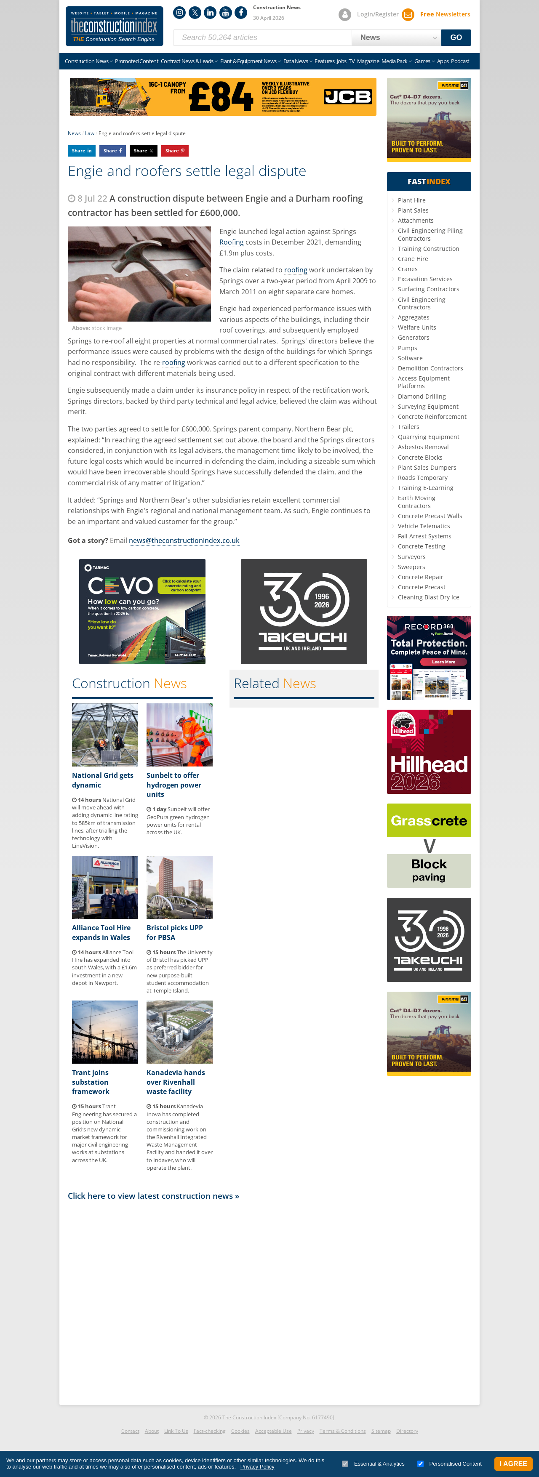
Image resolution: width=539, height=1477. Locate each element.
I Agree (513, 1463)
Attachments (416, 220)
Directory (407, 1430)
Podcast (460, 61)
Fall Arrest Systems (424, 536)
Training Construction (428, 249)
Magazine (368, 61)
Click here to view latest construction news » (154, 1195)
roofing (295, 269)
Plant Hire (412, 200)
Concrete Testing (422, 546)
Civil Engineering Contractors (422, 303)
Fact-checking (210, 1430)
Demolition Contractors (430, 368)
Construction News (86, 61)
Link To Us (176, 1430)
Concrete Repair (420, 577)
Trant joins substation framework (90, 1082)
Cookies (240, 1430)
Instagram (179, 12)
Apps (442, 61)
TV (352, 61)
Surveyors (412, 557)
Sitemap (381, 1430)
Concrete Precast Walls (430, 516)
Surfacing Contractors (428, 289)
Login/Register (378, 14)
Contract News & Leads (187, 61)
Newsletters (445, 14)
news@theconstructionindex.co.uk (184, 540)
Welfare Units (417, 327)
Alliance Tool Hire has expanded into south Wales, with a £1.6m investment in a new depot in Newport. (104, 967)
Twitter (195, 12)
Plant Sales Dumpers (427, 467)
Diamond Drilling (422, 396)
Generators (414, 337)
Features (324, 61)
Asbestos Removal (423, 447)
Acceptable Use (273, 1430)
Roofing (231, 242)
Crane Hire (413, 259)
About (152, 1430)
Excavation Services (425, 279)
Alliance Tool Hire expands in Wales (101, 932)
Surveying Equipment (428, 406)
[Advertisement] (223, 1301)
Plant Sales (413, 210)
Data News (295, 61)
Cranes (408, 269)
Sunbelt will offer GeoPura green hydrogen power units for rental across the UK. (178, 820)
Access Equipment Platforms (424, 382)
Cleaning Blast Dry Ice (428, 597)
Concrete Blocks (420, 457)
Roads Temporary (423, 478)
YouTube (225, 12)
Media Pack (395, 61)
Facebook (241, 12)
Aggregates (414, 317)
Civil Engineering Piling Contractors (430, 234)
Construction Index (114, 26)
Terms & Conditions (343, 1430)
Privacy (305, 1430)
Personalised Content (449, 1464)
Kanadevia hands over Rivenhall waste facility (176, 1082)
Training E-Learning (426, 488)
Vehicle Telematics (424, 526)
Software (410, 358)
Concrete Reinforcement (432, 416)
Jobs (341, 61)
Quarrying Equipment (428, 437)
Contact (130, 1430)
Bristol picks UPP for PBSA (175, 932)
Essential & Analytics (373, 1464)
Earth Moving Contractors (416, 501)
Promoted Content (136, 61)
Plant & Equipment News (248, 61)
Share (78, 150)
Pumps (407, 348)
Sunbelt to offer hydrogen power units (174, 785)
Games (422, 61)
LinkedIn (210, 12)
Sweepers (411, 567)
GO (456, 37)
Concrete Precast (422, 587)
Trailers (408, 427)
